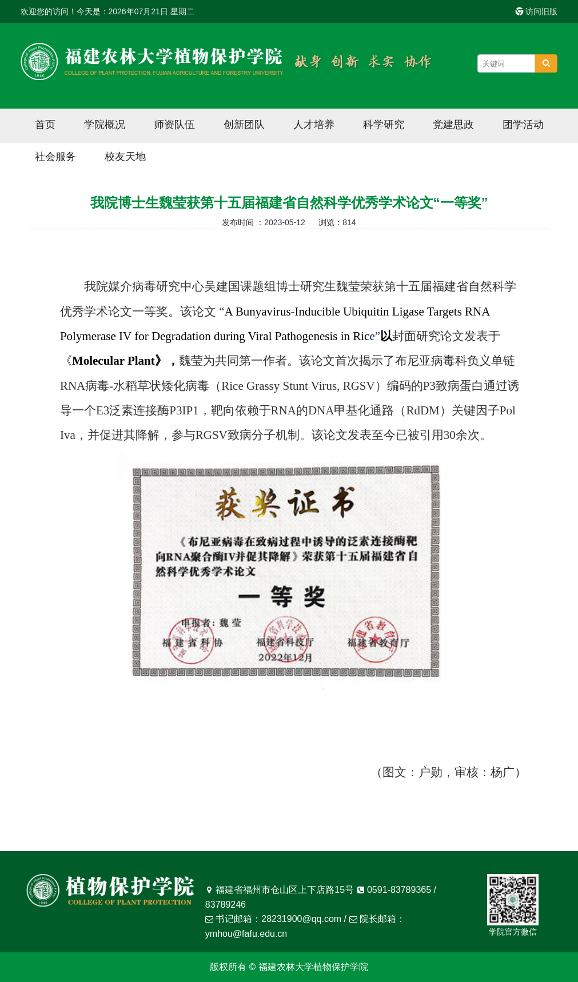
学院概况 (104, 124)
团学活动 (523, 124)
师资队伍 (174, 124)
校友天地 (125, 156)
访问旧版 (537, 11)
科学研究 (383, 124)
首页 (45, 124)
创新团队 (244, 124)
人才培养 (313, 124)
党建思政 (453, 124)
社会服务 (55, 156)
